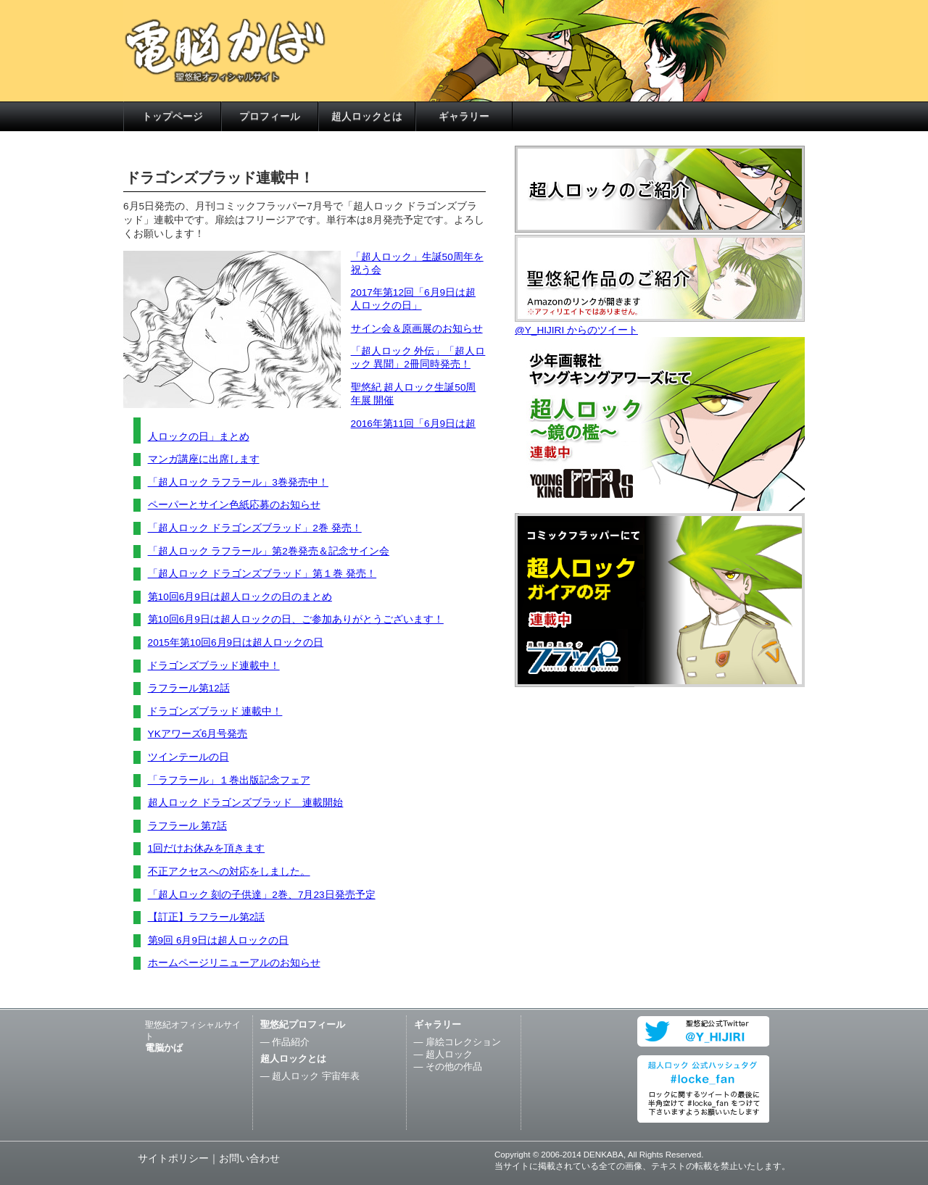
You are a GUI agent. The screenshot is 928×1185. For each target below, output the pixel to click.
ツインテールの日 (188, 757)
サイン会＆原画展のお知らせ (417, 328)
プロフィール (269, 116)
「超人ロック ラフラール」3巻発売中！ (238, 482)
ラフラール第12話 (189, 688)
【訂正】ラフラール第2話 (206, 917)
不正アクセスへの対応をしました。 (229, 871)
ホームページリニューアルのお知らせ (234, 962)
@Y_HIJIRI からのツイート (576, 330)
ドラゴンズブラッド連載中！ (214, 665)
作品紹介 (291, 1041)
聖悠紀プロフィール (302, 1024)
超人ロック (449, 1054)
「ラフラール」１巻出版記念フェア (229, 780)
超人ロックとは (366, 116)
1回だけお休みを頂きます (206, 848)
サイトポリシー (173, 1158)
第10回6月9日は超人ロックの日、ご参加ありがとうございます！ (296, 619)
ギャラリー (464, 116)
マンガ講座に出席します (204, 459)
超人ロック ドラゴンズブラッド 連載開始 (246, 802)
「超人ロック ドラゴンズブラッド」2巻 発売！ (255, 528)
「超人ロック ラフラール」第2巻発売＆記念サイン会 (268, 551)
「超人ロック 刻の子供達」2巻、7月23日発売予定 (262, 894)
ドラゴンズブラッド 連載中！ (215, 711)
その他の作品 (454, 1066)
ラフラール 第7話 (187, 825)
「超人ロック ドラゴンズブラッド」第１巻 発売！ (262, 573)
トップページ (172, 116)
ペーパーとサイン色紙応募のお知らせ (234, 504)
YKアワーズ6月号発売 (198, 733)
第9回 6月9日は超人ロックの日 (218, 940)
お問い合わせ (249, 1158)
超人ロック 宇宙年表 (316, 1075)
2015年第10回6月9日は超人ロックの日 (235, 642)
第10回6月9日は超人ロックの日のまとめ (240, 596)
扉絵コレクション (463, 1041)
